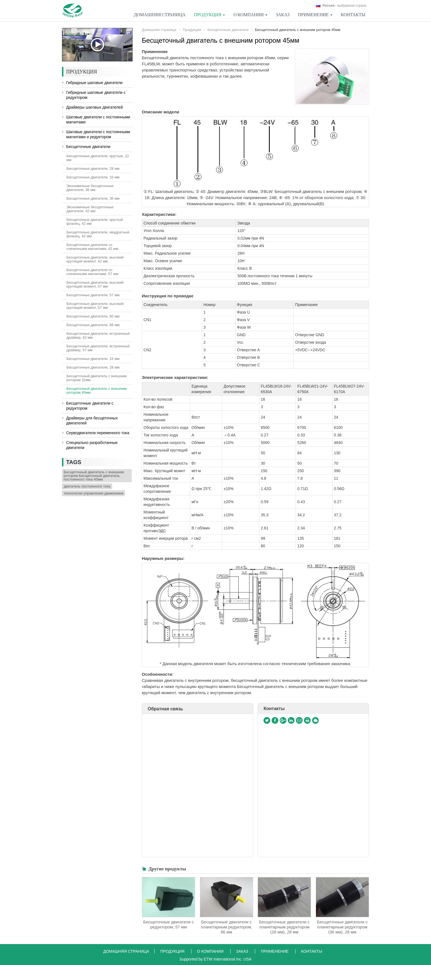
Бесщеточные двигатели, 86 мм (92, 325)
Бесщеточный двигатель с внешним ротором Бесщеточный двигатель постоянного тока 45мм (94, 475)
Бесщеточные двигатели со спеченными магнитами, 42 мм (92, 247)
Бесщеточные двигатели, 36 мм (92, 198)
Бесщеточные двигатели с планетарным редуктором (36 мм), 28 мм (342, 926)
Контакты (353, 14)
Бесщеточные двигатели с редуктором (89, 405)
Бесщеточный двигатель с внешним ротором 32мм (96, 378)
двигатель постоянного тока (87, 486)
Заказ (282, 14)
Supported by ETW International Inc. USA (215, 959)
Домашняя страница (159, 14)
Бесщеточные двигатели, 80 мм (92, 316)
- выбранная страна (344, 5)
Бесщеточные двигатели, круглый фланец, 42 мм (94, 222)
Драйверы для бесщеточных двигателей (92, 420)
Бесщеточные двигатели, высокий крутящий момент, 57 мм (95, 284)
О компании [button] (250, 14)
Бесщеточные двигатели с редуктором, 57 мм (168, 924)
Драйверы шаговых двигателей (94, 107)
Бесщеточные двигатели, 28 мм (92, 168)
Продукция (192, 30)
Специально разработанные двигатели (92, 445)
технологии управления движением (93, 493)
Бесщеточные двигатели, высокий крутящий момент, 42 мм (95, 259)
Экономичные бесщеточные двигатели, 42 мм (90, 209)
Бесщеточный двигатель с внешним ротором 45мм (96, 390)
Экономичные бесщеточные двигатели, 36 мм (90, 188)
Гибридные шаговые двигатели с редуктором (96, 95)
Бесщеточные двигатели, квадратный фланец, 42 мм (98, 234)
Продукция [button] (209, 14)
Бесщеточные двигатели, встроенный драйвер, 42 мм (98, 335)
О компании (211, 951)
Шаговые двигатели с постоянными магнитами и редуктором (98, 134)
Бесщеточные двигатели (227, 30)
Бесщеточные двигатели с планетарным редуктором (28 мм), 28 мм (284, 926)
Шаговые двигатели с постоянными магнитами (98, 119)
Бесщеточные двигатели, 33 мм (92, 177)
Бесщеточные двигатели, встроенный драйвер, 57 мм (98, 348)
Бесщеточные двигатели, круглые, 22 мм (97, 158)
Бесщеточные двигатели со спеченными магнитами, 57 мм (92, 272)
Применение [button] (315, 14)
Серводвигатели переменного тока (97, 433)
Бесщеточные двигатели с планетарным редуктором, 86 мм (226, 926)
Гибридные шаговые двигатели (94, 82)
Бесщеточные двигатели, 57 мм (92, 295)
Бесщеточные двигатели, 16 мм (92, 359)
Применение (275, 951)
